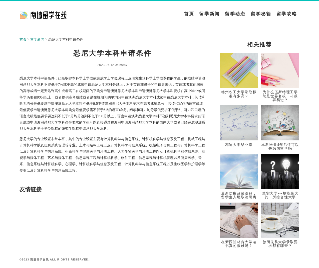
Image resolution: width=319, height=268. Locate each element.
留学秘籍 (261, 13)
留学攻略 (286, 13)
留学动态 (235, 13)
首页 (189, 13)
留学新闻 (209, 13)
